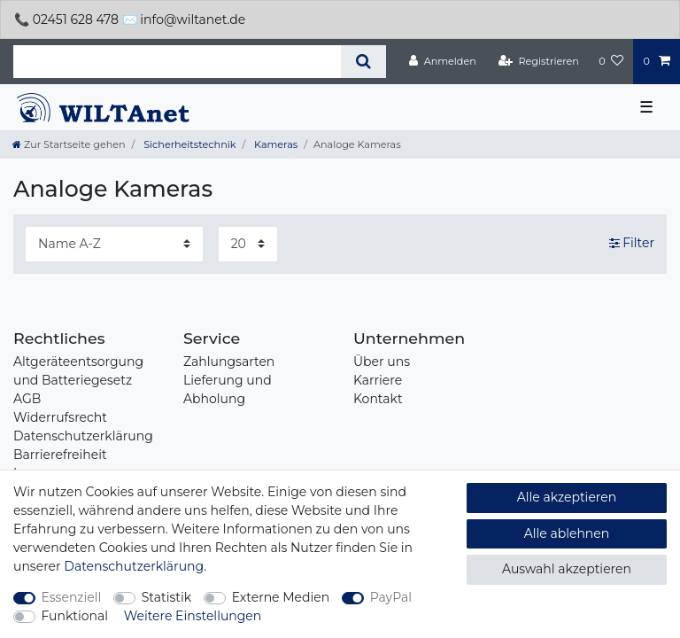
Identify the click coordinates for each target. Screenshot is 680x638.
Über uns (381, 362)
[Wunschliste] (611, 61)
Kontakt (378, 399)
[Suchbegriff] (177, 61)
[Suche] (363, 61)
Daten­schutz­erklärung (134, 566)
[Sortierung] (114, 244)
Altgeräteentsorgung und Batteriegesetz (78, 371)
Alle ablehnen (567, 533)
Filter (631, 244)
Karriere (377, 380)
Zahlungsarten (228, 362)
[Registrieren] (539, 61)
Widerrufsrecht (60, 417)
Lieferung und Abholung (227, 389)
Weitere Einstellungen (193, 616)
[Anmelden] (442, 61)
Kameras (274, 144)
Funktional (75, 616)
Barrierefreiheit (60, 455)
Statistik (166, 597)
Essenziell (72, 597)
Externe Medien (281, 597)
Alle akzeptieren (566, 497)
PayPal (391, 597)
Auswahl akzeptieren (566, 569)
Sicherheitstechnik (188, 144)
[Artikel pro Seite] (248, 244)
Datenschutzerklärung (83, 436)
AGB (27, 399)
